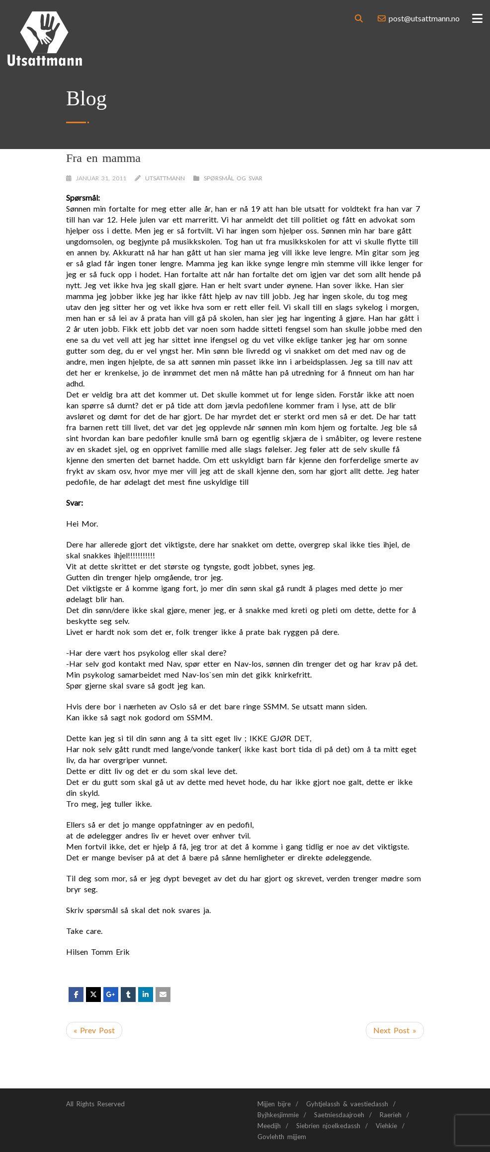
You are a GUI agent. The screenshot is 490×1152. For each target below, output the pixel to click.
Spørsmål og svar (233, 178)
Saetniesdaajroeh (339, 1115)
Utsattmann (165, 178)
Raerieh (391, 1115)
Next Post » (394, 1030)
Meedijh (269, 1126)
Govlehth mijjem (281, 1137)
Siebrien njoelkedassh (328, 1126)
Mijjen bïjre (274, 1104)
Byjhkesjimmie (278, 1115)
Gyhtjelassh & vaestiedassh (347, 1104)
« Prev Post (94, 1030)
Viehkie (386, 1126)
